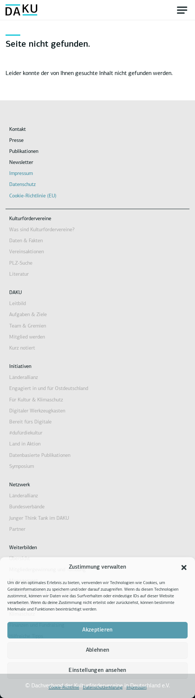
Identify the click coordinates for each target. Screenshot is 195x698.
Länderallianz (23, 377)
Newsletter (21, 162)
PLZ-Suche (20, 263)
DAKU (15, 293)
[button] (184, 567)
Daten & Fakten (26, 241)
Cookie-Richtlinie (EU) (32, 196)
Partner (17, 529)
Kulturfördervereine (30, 219)
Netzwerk (19, 485)
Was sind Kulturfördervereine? (41, 230)
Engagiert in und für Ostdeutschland (48, 388)
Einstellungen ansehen (97, 670)
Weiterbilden (23, 548)
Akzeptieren (97, 630)
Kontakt (17, 129)
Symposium (21, 466)
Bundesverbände (27, 507)
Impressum (136, 688)
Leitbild (17, 304)
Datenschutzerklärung (103, 688)
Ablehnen (97, 650)
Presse (16, 140)
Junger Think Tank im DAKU (39, 518)
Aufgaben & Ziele (28, 315)
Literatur (19, 274)
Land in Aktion (25, 444)
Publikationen (23, 151)
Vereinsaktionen (26, 252)
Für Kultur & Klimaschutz (36, 400)
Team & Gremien (27, 326)
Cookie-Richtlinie (64, 688)
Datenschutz (22, 184)
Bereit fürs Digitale (30, 422)
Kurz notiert (22, 348)
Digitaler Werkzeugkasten (37, 411)
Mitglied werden (27, 337)
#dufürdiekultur (25, 433)
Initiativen (20, 366)
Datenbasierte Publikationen (39, 455)
